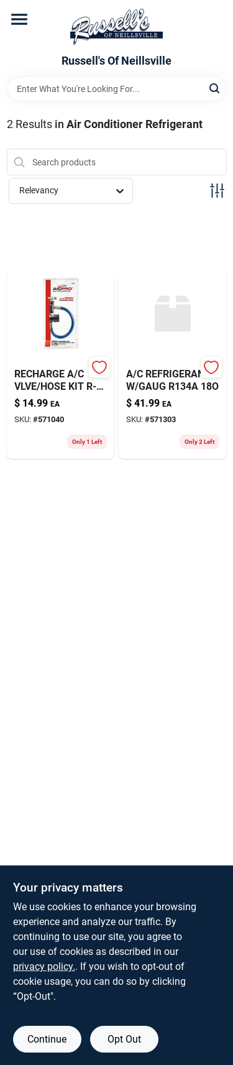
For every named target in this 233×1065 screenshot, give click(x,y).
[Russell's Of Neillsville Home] (116, 27)
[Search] (215, 88)
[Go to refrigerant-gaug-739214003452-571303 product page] (173, 365)
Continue (46, 1039)
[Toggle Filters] (217, 190)
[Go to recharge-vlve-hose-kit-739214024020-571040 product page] (61, 365)
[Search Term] (117, 88)
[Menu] (19, 19)
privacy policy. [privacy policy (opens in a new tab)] (44, 966)
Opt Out (124, 1039)
